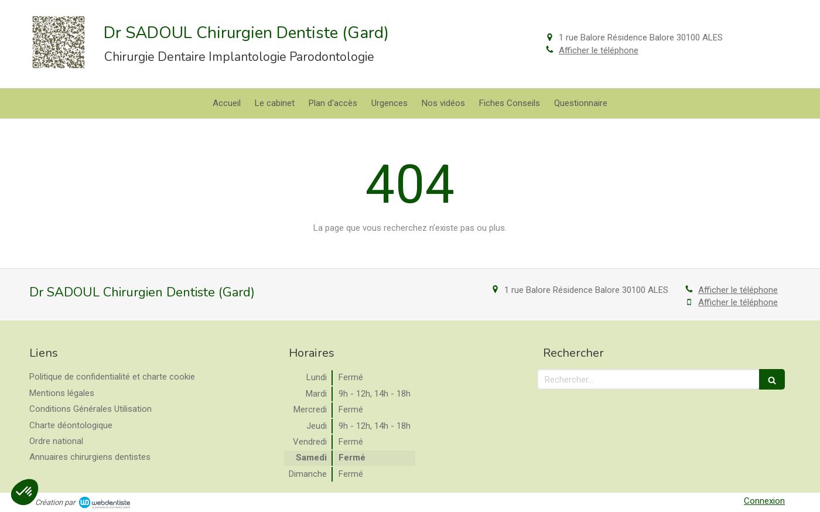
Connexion (764, 501)
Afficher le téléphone (598, 50)
